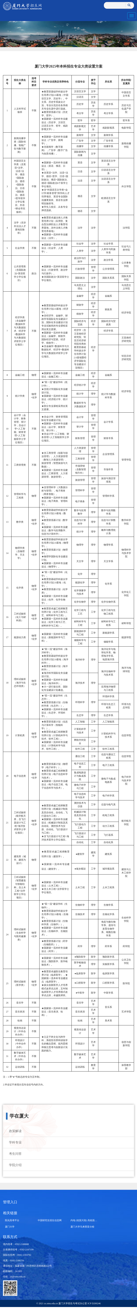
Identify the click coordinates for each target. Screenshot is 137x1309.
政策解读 (15, 1131)
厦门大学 (9, 1226)
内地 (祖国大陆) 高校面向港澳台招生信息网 (93, 1220)
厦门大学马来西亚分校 (82, 1226)
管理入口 (10, 1202)
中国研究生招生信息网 (50, 1220)
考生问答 (15, 1153)
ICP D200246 (94, 1303)
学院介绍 (15, 1165)
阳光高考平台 (12, 1220)
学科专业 (15, 1142)
